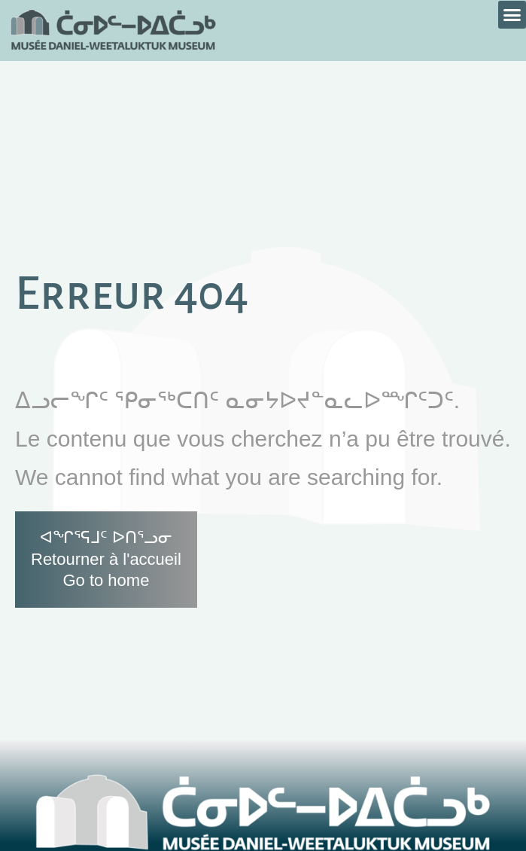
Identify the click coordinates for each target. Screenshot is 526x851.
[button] (512, 15)
